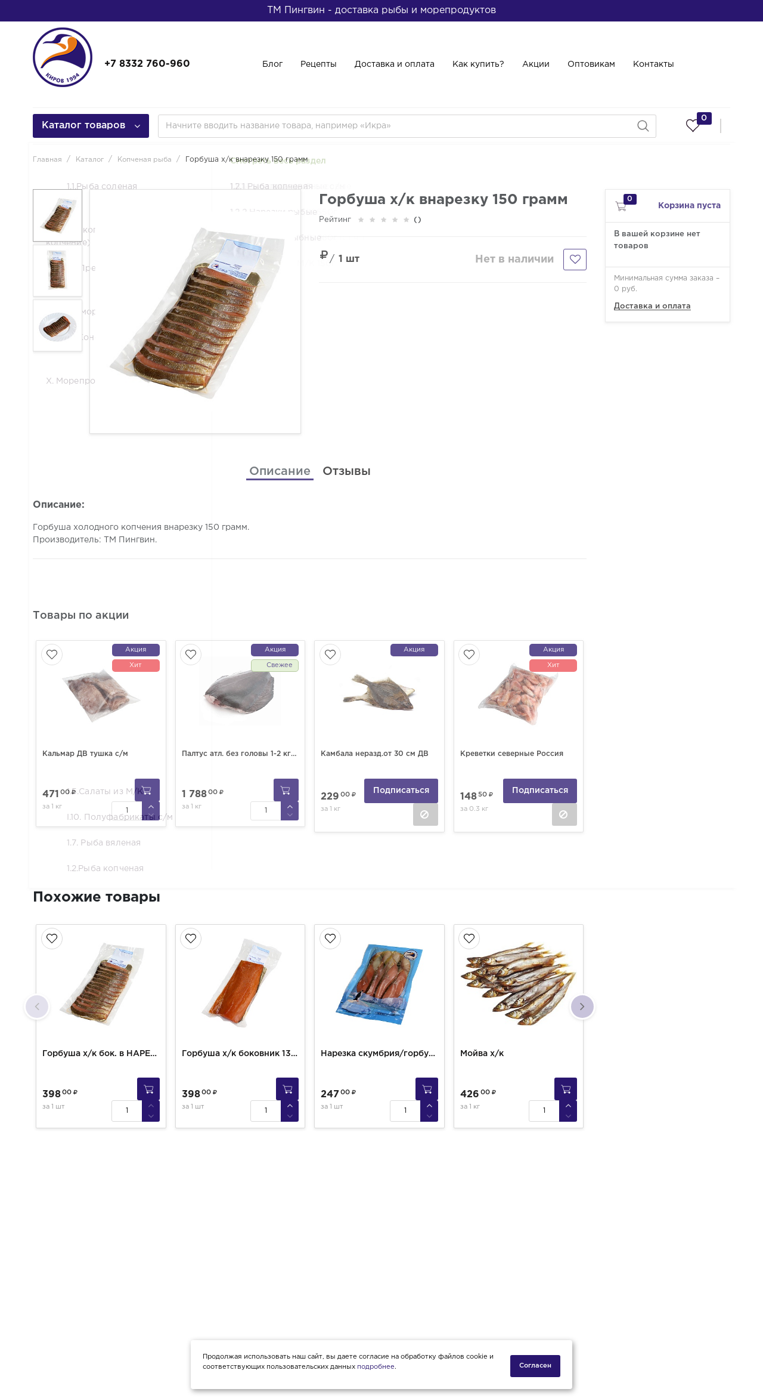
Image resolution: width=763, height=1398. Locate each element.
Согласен (535, 1366)
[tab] (280, 471)
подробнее (376, 1370)
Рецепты (318, 64)
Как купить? (478, 64)
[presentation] (37, 1002)
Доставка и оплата (395, 64)
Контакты (653, 64)
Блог (272, 64)
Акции (536, 64)
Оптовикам (591, 64)
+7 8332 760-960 (147, 64)
